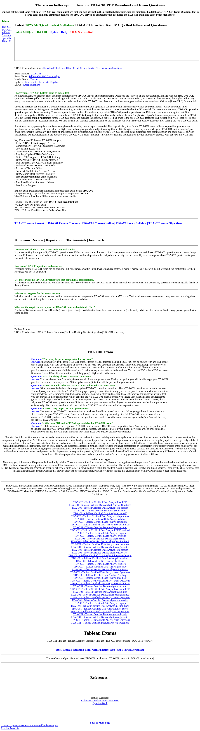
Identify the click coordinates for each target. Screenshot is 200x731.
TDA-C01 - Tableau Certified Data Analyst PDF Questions (100, 611)
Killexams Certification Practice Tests (100, 700)
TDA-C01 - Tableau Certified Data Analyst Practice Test (100, 552)
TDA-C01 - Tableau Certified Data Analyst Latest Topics (100, 608)
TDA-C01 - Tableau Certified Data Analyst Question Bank (100, 541)
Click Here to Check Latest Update (41, 82)
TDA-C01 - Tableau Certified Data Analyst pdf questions (99, 558)
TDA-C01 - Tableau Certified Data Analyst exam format (100, 569)
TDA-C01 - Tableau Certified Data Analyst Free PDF (100, 502)
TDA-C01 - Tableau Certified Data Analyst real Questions (100, 622)
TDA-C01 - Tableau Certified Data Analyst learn (100, 561)
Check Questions (31, 84)
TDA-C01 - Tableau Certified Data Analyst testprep (100, 533)
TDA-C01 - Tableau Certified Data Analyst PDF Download (99, 530)
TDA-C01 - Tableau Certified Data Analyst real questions (100, 516)
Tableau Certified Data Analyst (44, 76)
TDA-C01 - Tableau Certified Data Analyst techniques (100, 592)
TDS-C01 (6, 27)
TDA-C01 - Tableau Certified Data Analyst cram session (100, 507)
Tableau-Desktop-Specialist (6, 35)
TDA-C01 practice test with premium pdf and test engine (29, 725)
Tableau (34, 79)
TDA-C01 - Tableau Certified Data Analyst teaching (100, 510)
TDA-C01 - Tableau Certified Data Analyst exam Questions (100, 572)
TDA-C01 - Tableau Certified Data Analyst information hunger (99, 555)
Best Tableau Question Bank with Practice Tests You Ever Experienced (100, 649)
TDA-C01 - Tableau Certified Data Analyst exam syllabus (100, 544)
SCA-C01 (7, 29)
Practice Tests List (10, 728)
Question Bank (100, 703)
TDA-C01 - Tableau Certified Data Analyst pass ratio (100, 566)
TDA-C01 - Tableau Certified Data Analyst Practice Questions (100, 505)
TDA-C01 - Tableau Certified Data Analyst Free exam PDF (100, 524)
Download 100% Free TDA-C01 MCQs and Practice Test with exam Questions (82, 68)
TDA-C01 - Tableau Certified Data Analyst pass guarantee (100, 547)
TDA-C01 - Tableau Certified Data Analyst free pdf (100, 535)
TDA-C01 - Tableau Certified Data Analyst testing (100, 538)
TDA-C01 (7, 41)
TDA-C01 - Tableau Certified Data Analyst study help (100, 614)
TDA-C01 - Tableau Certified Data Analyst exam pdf (99, 513)
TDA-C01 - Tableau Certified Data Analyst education (100, 521)
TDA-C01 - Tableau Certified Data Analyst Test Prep (100, 575)
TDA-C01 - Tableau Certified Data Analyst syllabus (100, 519)
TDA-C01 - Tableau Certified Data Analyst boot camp (100, 527)
